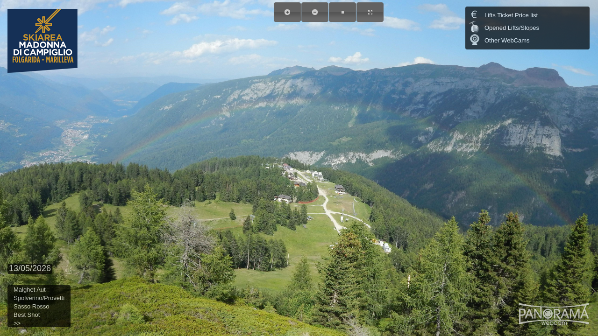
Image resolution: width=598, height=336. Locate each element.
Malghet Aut (30, 289)
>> (17, 323)
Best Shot (27, 314)
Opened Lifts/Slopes (511, 27)
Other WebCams (507, 40)
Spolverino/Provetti (39, 297)
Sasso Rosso (32, 306)
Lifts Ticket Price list (511, 15)
